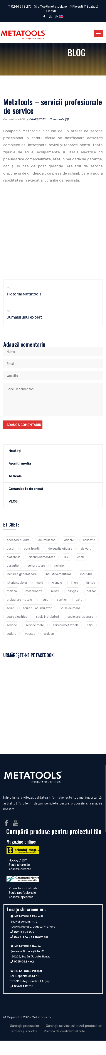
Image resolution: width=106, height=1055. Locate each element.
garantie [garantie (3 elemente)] (13, 565)
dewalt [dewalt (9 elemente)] (86, 548)
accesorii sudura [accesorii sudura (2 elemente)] (18, 540)
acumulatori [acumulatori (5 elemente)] (47, 540)
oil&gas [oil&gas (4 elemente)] (73, 591)
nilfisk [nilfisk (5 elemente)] (55, 591)
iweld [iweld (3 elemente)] (39, 582)
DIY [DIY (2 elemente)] (66, 557)
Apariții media (20, 463)
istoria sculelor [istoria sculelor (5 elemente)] (17, 582)
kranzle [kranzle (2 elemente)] (57, 582)
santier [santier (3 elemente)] (62, 599)
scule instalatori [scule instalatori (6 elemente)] (47, 616)
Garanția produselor (24, 1026)
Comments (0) (59, 119)
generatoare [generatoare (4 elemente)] (36, 565)
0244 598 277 (19, 6)
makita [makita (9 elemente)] (12, 591)
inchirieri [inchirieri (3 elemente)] (60, 565)
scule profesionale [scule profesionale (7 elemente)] (80, 616)
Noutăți (15, 451)
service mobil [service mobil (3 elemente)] (35, 625)
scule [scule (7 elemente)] (10, 608)
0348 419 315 (23, 986)
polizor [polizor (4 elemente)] (91, 591)
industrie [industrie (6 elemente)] (86, 574)
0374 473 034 (24, 936)
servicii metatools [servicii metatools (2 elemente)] (65, 625)
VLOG (13, 501)
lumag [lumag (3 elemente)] (90, 582)
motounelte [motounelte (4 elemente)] (33, 591)
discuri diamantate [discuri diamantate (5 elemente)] (42, 557)
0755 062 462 (24, 961)
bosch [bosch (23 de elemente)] (11, 548)
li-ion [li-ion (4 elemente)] (74, 582)
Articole (15, 476)
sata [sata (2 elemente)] (79, 599)
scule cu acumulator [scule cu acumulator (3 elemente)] (37, 608)
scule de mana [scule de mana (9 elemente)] (70, 608)
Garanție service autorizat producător (74, 1026)
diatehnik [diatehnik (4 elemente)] (13, 557)
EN (58, 16)
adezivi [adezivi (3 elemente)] (69, 540)
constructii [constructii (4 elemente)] (32, 548)
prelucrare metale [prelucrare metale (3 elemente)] (19, 599)
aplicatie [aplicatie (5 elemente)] (89, 540)
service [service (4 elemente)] (12, 625)
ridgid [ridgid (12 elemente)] (44, 599)
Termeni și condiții (23, 1031)
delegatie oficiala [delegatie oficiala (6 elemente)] (60, 548)
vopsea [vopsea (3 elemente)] (30, 633)
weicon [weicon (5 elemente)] (49, 633)
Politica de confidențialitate (64, 1031)
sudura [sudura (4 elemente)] (11, 633)
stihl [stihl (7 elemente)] (90, 625)
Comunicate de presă (26, 489)
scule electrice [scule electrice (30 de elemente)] (17, 616)
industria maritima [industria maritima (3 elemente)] (58, 574)
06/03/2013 (37, 119)
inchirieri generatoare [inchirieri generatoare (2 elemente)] (22, 574)
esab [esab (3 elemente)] (80, 557)
